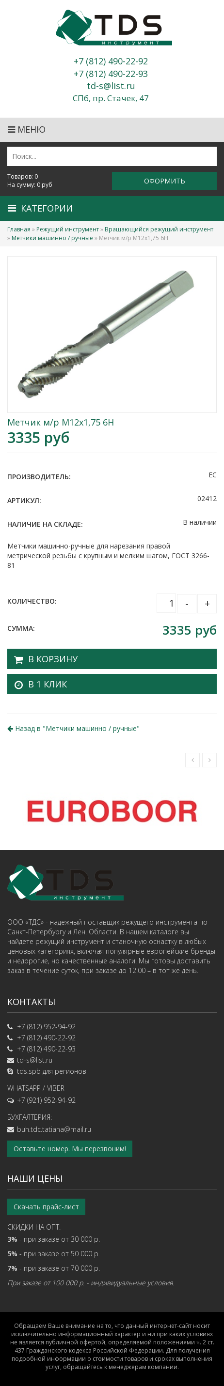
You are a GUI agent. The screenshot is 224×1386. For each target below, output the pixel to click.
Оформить (164, 180)
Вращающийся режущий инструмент (159, 229)
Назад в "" (73, 728)
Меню (27, 129)
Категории (40, 208)
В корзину (53, 659)
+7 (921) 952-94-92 (46, 1100)
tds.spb (29, 1071)
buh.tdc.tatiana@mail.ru (54, 1129)
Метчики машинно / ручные (52, 238)
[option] (112, 810)
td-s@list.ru (34, 1060)
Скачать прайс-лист (46, 1206)
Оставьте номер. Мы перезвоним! (70, 1148)
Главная (19, 229)
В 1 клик (47, 684)
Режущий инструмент (67, 229)
